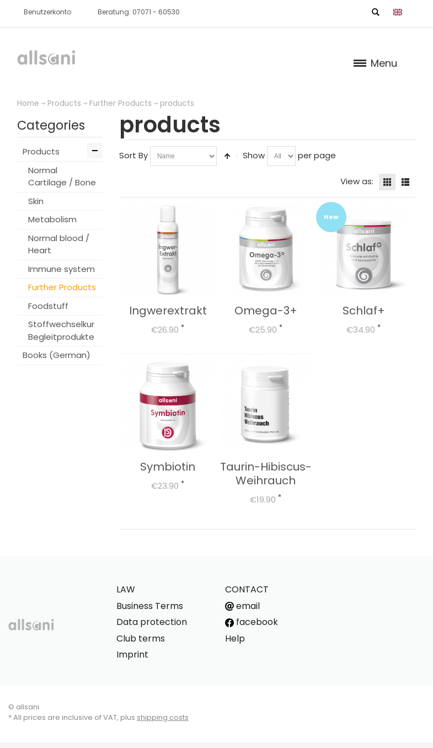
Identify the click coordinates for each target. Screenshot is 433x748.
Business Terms (149, 606)
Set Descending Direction (227, 156)
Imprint (132, 654)
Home (28, 103)
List (405, 182)
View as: (356, 181)
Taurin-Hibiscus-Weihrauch (266, 473)
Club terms (140, 638)
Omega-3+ (265, 310)
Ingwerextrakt (168, 310)
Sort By (133, 155)
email (242, 606)
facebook (251, 622)
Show (254, 155)
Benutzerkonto (47, 12)
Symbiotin (167, 466)
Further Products (120, 103)
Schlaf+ (364, 310)
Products (64, 103)
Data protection (151, 622)
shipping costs (163, 717)
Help (235, 638)
